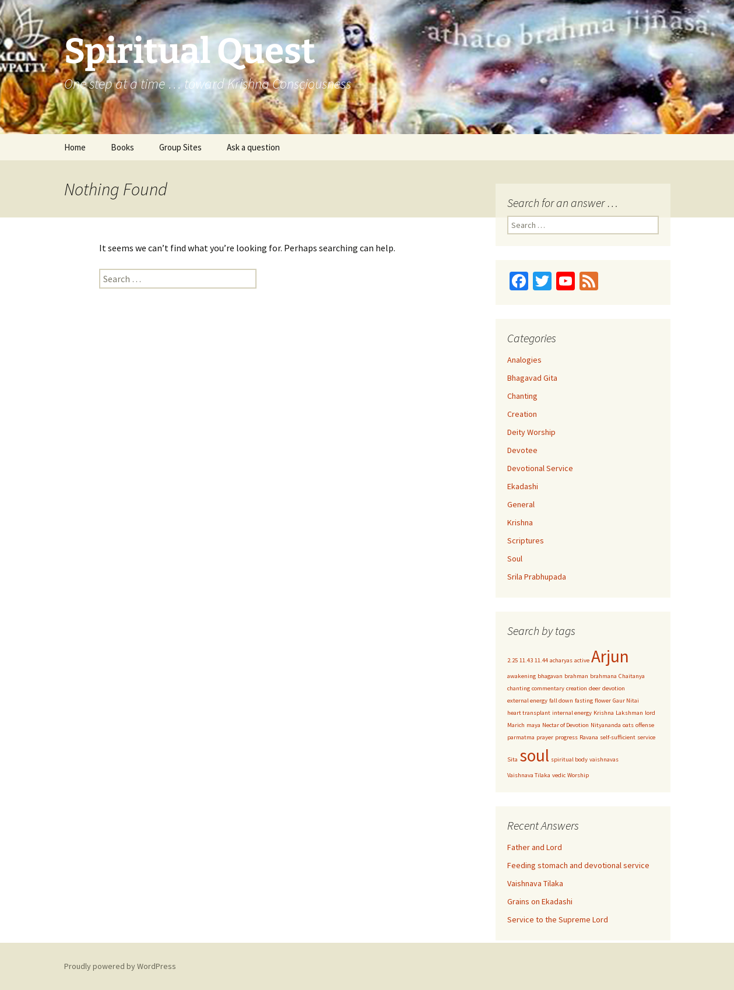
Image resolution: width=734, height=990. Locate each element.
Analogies (524, 359)
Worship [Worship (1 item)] (578, 775)
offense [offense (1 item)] (644, 725)
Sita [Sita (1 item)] (512, 759)
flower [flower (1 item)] (603, 700)
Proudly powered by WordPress (120, 966)
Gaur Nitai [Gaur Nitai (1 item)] (626, 700)
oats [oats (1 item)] (628, 725)
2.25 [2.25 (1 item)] (512, 660)
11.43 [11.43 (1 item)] (526, 660)
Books (122, 147)
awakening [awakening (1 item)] (521, 676)
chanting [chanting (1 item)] (518, 688)
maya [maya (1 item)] (533, 725)
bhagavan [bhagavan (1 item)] (550, 676)
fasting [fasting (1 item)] (584, 700)
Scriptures (525, 540)
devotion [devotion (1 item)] (613, 688)
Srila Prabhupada (536, 576)
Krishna (520, 522)
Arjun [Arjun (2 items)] (610, 656)
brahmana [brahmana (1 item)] (603, 676)
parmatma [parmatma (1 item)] (521, 737)
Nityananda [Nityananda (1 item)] (606, 725)
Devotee (522, 450)
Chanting (522, 396)
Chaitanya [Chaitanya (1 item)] (632, 676)
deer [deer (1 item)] (594, 688)
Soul (514, 558)
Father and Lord (534, 847)
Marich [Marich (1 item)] (516, 725)
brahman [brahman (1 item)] (576, 676)
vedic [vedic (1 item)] (559, 775)
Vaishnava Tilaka (535, 883)
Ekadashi (522, 486)
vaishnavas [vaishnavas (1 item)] (604, 759)
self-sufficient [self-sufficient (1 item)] (617, 737)
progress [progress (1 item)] (566, 737)
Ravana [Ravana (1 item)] (589, 737)
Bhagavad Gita (532, 378)
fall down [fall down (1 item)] (561, 700)
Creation (522, 414)
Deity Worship (531, 432)
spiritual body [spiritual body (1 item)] (569, 759)
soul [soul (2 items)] (534, 755)
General (521, 504)
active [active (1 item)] (581, 660)
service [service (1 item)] (646, 737)
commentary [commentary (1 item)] (548, 688)
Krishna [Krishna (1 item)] (603, 713)
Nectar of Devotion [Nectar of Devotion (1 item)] (565, 725)
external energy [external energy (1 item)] (527, 700)
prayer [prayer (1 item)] (544, 737)
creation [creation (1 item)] (576, 688)
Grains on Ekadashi (540, 901)
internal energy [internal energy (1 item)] (572, 713)
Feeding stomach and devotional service (578, 865)
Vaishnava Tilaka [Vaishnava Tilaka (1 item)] (528, 775)
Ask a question (253, 147)
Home (75, 147)
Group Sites (180, 147)
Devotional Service (540, 468)
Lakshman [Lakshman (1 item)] (629, 713)
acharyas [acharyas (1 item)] (561, 660)
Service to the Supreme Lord (557, 919)
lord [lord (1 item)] (650, 713)
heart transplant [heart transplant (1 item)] (528, 713)
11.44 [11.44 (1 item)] (541, 660)
